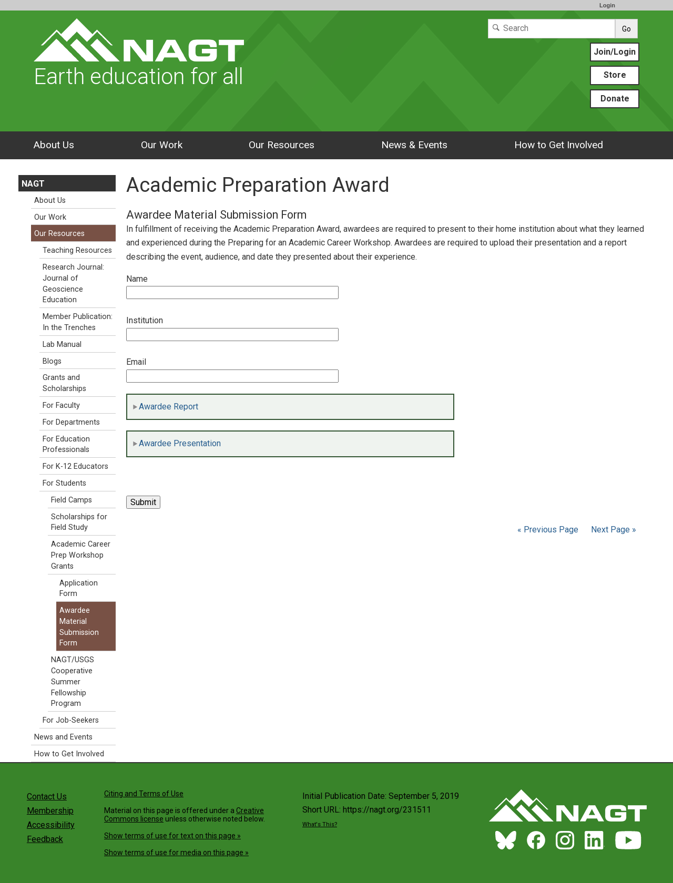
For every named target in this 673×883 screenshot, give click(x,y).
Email (136, 362)
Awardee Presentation (176, 443)
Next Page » (612, 530)
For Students (64, 483)
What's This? (319, 824)
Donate (614, 99)
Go (626, 29)
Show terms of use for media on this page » (176, 852)
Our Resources (281, 145)
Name (137, 279)
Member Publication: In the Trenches (78, 322)
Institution (144, 320)
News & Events (414, 145)
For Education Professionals (66, 445)
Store (615, 75)
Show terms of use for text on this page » (172, 835)
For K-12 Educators (75, 466)
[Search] (551, 28)
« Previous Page (547, 530)
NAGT (33, 184)
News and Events (63, 737)
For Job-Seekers (71, 720)
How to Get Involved (558, 145)
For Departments (71, 422)
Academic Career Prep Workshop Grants (80, 555)
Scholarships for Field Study (79, 522)
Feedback (45, 839)
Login (607, 5)
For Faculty (61, 405)
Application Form (78, 589)
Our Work (161, 145)
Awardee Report (165, 407)
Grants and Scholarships (64, 383)
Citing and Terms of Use (143, 793)
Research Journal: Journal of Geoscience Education (73, 283)
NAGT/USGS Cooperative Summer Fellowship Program (72, 681)
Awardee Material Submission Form (79, 627)
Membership (50, 811)
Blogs (52, 361)
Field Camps (71, 500)
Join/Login (615, 52)
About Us (53, 145)
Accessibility (51, 825)
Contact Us (47, 797)
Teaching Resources (77, 250)
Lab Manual (62, 344)
